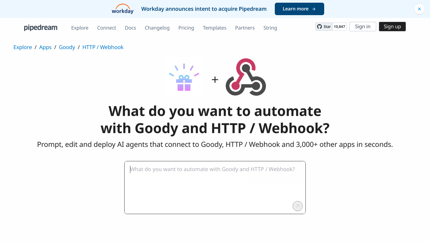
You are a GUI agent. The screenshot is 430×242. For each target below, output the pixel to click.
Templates (214, 28)
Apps (45, 47)
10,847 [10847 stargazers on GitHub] (339, 26)
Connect (106, 28)
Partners (245, 28)
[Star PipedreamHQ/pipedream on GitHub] (323, 27)
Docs (130, 28)
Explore (79, 28)
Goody (67, 47)
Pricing (186, 28)
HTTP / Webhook (102, 47)
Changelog (157, 28)
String (270, 28)
